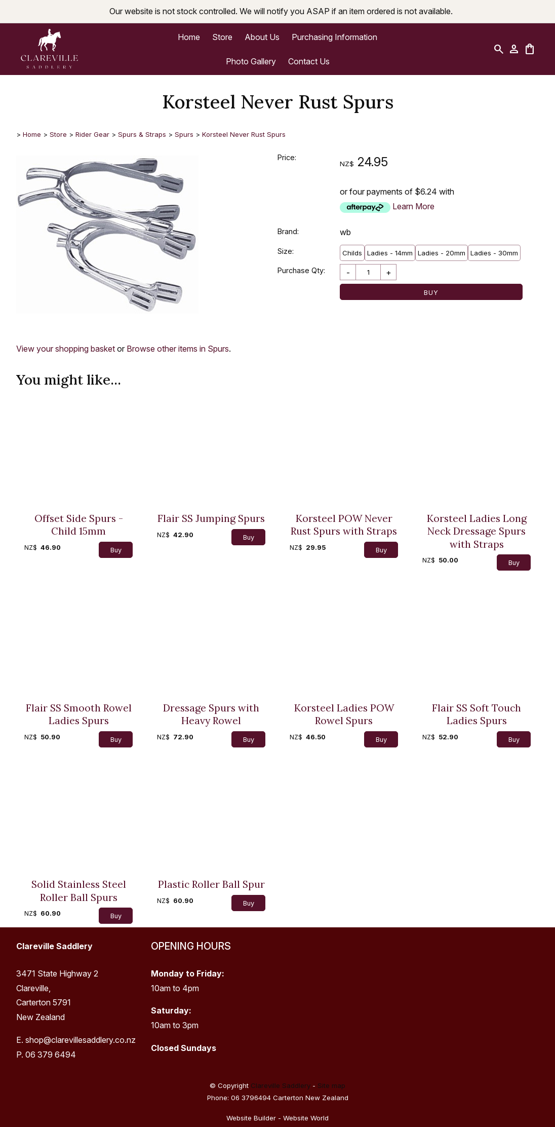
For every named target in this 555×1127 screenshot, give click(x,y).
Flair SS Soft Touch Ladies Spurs (476, 714)
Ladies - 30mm (494, 253)
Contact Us (309, 61)
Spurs (184, 134)
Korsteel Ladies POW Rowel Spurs (344, 714)
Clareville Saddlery (280, 1085)
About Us (262, 37)
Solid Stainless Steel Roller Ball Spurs (78, 890)
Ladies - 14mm (390, 253)
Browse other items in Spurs (178, 349)
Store (222, 37)
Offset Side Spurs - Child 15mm (78, 524)
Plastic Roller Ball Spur (211, 884)
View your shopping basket (65, 349)
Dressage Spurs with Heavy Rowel (211, 714)
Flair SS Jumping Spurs (211, 518)
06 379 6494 (50, 1054)
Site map (331, 1085)
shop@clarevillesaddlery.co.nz (80, 1040)
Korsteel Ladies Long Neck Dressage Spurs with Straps (477, 531)
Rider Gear (92, 134)
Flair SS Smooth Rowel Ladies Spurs (79, 714)
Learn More (413, 206)
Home (189, 37)
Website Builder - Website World (277, 1118)
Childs (352, 253)
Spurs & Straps (142, 134)
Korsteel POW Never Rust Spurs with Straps (344, 524)
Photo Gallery (251, 61)
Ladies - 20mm (441, 253)
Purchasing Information (334, 37)
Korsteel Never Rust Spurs (244, 134)
